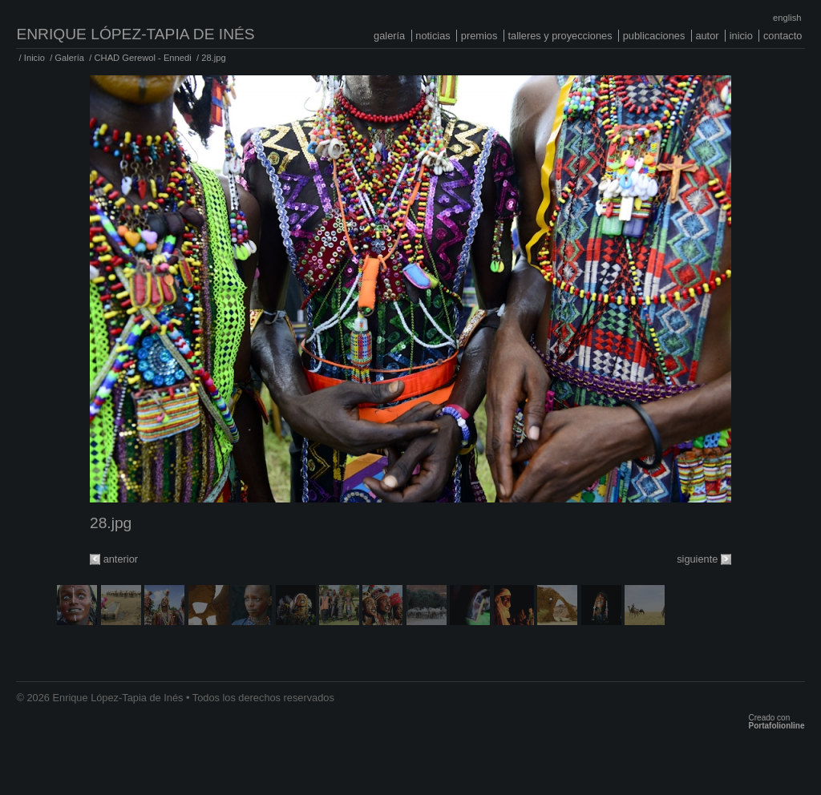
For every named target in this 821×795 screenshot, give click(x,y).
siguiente (697, 559)
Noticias (432, 36)
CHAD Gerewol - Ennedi (142, 58)
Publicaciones (654, 36)
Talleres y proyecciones (560, 36)
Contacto (782, 36)
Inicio (741, 36)
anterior (120, 559)
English (787, 17)
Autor (706, 36)
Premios (479, 36)
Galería (389, 36)
